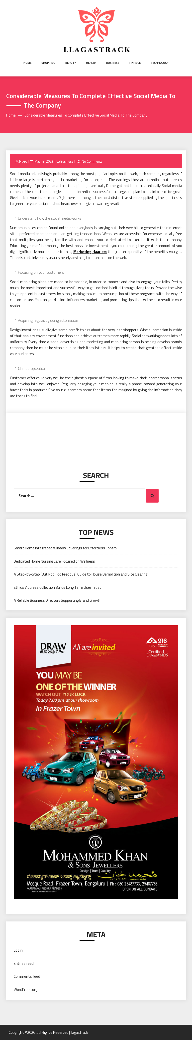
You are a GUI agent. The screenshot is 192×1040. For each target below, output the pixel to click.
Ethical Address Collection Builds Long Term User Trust (57, 587)
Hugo (23, 161)
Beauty (70, 62)
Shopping (48, 62)
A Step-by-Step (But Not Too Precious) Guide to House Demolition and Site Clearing (80, 574)
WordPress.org (25, 989)
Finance (135, 62)
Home (27, 62)
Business (112, 62)
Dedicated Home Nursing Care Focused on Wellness (54, 561)
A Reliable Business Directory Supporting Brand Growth (57, 600)
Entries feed (24, 963)
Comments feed (27, 976)
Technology (160, 62)
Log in (18, 950)
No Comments (92, 161)
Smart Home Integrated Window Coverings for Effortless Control (65, 548)
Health (91, 62)
